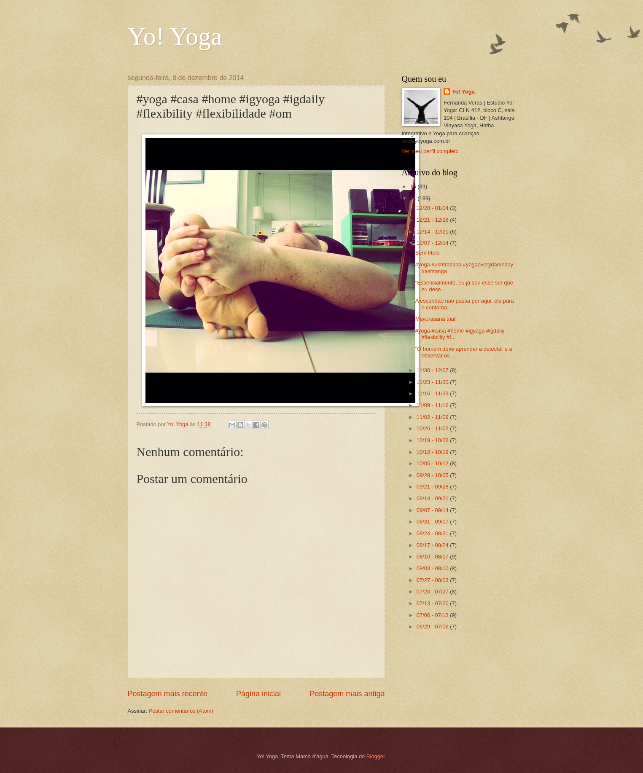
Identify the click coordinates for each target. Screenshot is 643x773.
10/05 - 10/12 (433, 463)
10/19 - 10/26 (433, 440)
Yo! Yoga (175, 36)
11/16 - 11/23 (433, 393)
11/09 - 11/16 (433, 405)
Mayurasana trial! (436, 319)
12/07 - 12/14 (433, 243)
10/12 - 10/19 (433, 452)
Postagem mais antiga (347, 694)
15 (413, 186)
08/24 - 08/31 (433, 533)
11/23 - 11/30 (433, 382)
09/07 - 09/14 (433, 510)
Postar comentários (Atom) (181, 711)
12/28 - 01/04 (433, 208)
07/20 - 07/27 (433, 591)
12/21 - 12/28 (433, 220)
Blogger (375, 756)
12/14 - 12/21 (433, 231)
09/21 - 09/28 (433, 486)
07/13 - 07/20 (433, 603)
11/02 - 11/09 (433, 417)
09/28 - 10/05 (433, 475)
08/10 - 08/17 (433, 556)
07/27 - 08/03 (433, 580)
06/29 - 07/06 (433, 626)
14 (413, 198)
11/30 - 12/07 (433, 370)
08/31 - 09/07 (433, 521)
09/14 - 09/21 (433, 498)
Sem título (427, 253)
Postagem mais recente (167, 694)
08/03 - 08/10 (433, 568)
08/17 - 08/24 (433, 545)
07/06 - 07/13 (433, 615)
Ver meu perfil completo (430, 151)
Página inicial (258, 694)
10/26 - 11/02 (433, 428)
